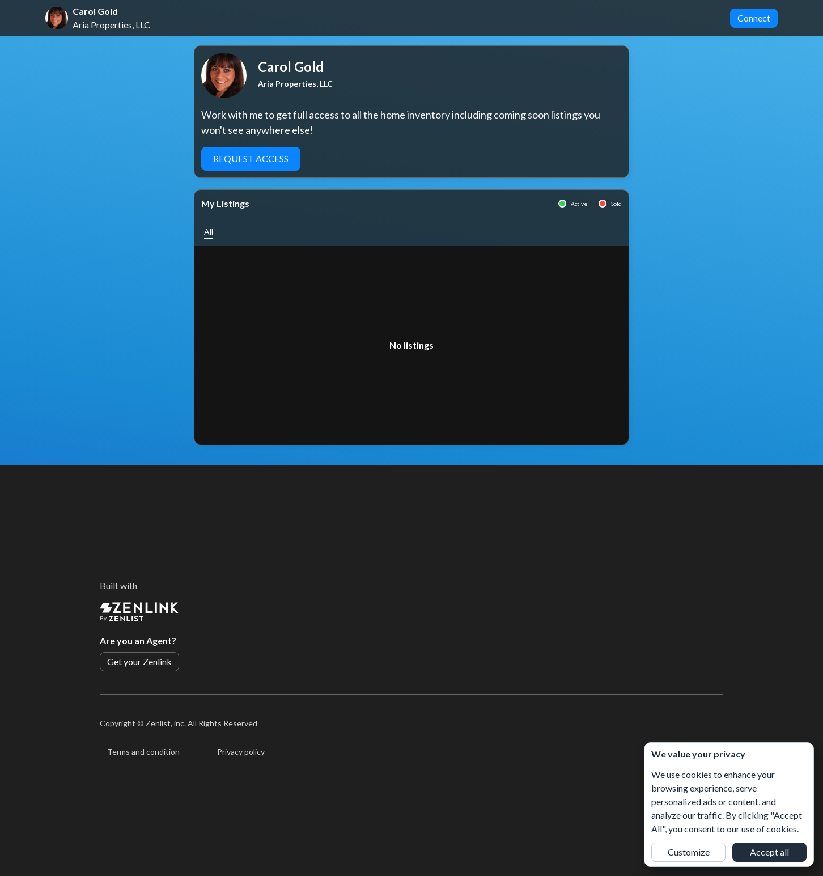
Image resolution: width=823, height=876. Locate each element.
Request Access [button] (251, 158)
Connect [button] (753, 17)
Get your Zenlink (139, 661)
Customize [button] (689, 852)
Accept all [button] (769, 852)
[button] (208, 231)
